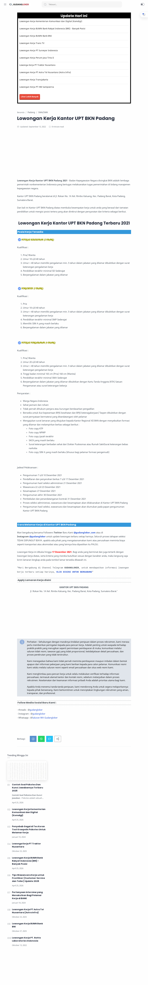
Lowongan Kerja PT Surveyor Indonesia (63, 56)
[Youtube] (18, 979)
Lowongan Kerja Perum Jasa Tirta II (61, 63)
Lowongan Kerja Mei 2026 (60, 980)
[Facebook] (5, 979)
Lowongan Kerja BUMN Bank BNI (60, 41)
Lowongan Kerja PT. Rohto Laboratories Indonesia (124, 198)
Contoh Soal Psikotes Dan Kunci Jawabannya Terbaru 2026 (125, 46)
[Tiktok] (27, 979)
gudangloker (60, 908)
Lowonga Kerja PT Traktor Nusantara (62, 70)
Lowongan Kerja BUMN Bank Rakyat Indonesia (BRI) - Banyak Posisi (70, 33)
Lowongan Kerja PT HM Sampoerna (61, 92)
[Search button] (45, 4)
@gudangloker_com (64, 644)
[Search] (82, 4)
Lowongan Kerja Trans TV (56, 48)
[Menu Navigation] (5, 4)
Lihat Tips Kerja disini (92, 975)
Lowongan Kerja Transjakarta (58, 85)
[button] (142, 4)
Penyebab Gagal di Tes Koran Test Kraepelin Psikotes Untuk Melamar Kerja (126, 88)
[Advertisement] (93, 166)
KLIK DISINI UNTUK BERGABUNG (71, 716)
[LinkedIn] (22, 979)
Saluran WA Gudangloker (69, 916)
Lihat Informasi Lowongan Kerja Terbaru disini (72, 965)
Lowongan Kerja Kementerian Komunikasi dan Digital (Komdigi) (70, 23)
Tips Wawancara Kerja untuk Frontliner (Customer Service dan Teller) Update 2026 (126, 136)
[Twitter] (13, 979)
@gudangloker (62, 648)
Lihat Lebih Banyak (54, 102)
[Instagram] (9, 979)
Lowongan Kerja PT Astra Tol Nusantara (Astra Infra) (69, 78)
